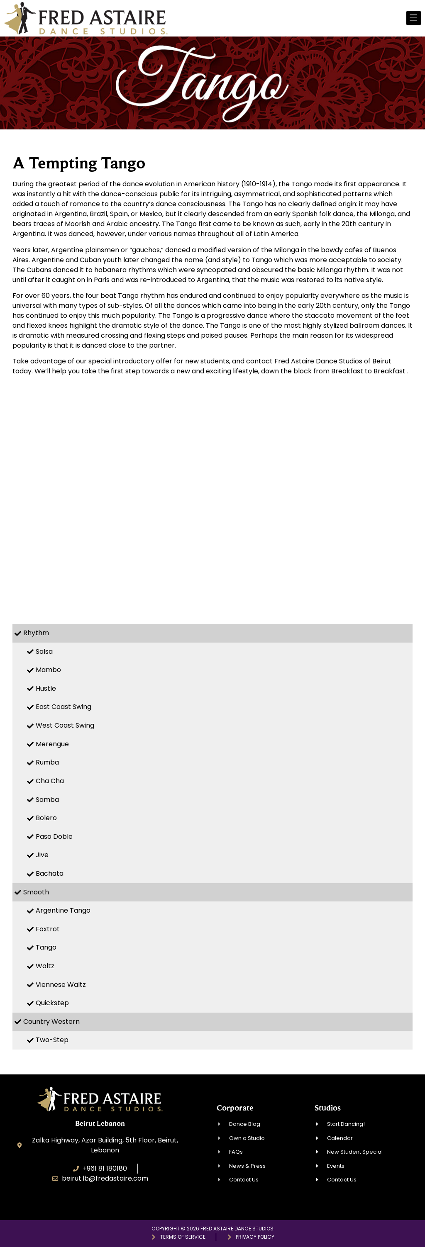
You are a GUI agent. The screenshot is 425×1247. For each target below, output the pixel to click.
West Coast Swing (65, 725)
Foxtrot (48, 929)
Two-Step (52, 1040)
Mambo (48, 670)
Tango (46, 947)
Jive (42, 855)
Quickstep (52, 1003)
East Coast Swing (63, 706)
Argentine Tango (63, 910)
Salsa (44, 651)
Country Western (51, 1021)
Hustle (46, 688)
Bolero (46, 818)
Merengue (52, 744)
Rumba (47, 762)
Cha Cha (50, 781)
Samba (47, 799)
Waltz (45, 966)
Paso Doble (54, 836)
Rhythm (36, 633)
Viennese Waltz (61, 984)
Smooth (36, 892)
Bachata (50, 873)
